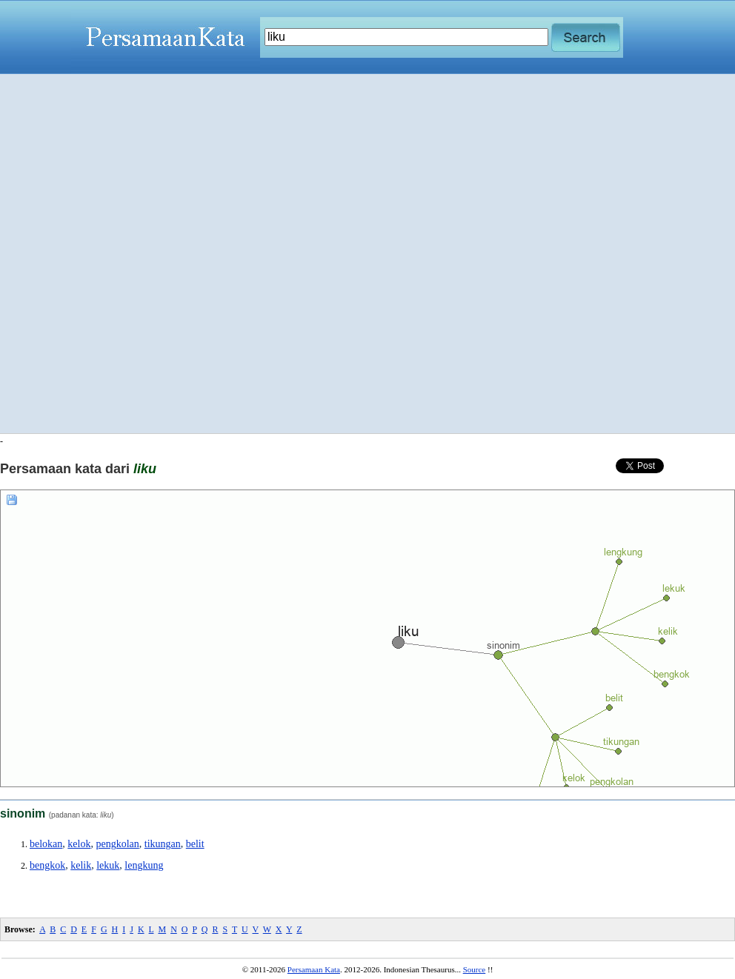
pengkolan (117, 843)
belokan (46, 843)
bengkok (47, 865)
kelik (80, 865)
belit (195, 843)
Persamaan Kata (313, 969)
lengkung (143, 865)
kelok (78, 843)
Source (474, 969)
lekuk (107, 865)
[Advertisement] (178, 254)
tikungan (162, 843)
